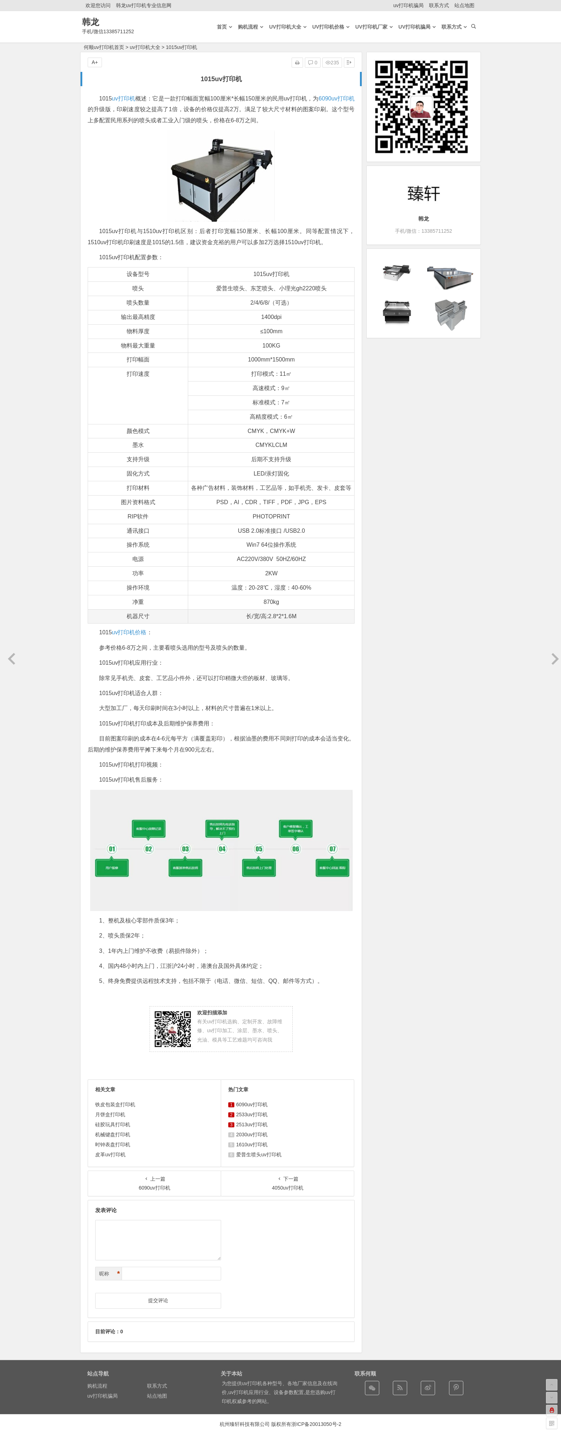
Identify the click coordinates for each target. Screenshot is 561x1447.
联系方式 (439, 5)
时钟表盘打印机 (112, 1144)
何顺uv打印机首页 (104, 47)
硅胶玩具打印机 (112, 1124)
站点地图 (464, 5)
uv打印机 (123, 98)
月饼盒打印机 (110, 1114)
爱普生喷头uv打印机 (259, 1154)
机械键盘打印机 (112, 1134)
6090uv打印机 (337, 98)
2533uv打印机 (252, 1114)
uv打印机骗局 (408, 5)
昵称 (109, 1273)
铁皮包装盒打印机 (115, 1104)
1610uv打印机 (252, 1144)
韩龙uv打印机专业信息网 (143, 5)
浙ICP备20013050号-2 (316, 1424)
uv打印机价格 (129, 632)
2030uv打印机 (252, 1134)
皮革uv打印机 (110, 1154)
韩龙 (90, 22)
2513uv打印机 (252, 1124)
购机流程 (97, 1386)
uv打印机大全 (145, 47)
